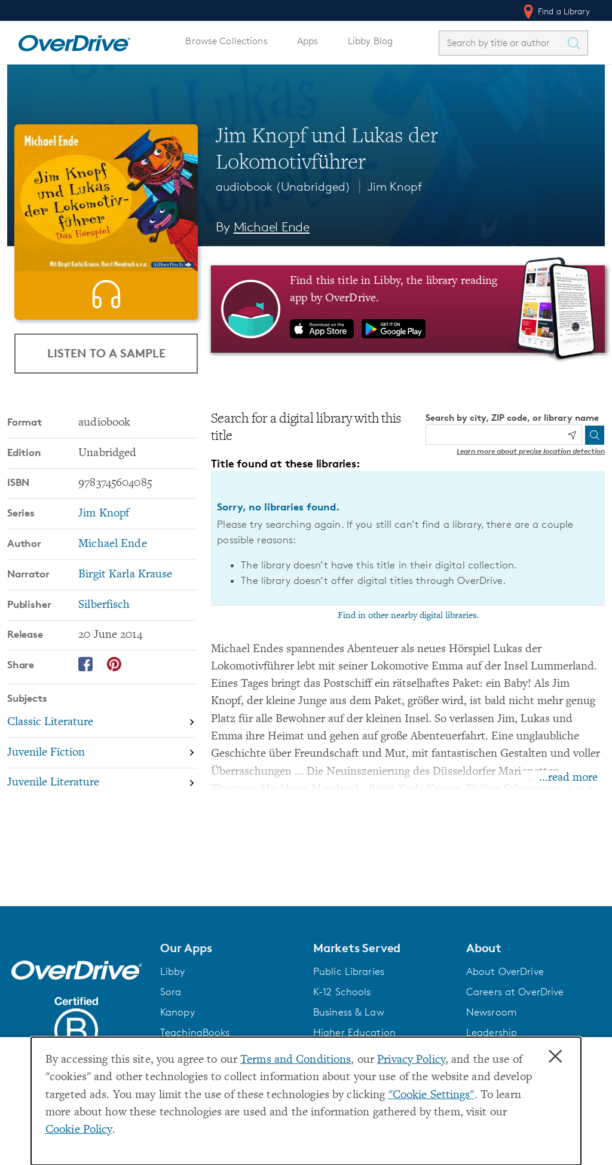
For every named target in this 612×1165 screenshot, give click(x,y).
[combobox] (502, 42)
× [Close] (555, 1056)
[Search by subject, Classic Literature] (102, 772)
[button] (229, 948)
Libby (172, 971)
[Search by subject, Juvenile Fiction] (102, 802)
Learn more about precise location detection (531, 451)
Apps (308, 41)
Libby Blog (370, 41)
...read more (568, 778)
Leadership (491, 1032)
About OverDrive (505, 971)
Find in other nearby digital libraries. (408, 615)
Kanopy (177, 1012)
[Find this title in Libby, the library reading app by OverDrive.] (408, 309)
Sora (171, 992)
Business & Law (348, 1012)
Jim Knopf (395, 186)
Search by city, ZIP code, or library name (512, 417)
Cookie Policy (78, 1130)
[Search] (594, 435)
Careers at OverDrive (515, 992)
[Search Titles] (576, 43)
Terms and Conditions (295, 1060)
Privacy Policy (411, 1060)
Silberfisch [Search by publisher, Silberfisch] (104, 654)
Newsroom (491, 1012)
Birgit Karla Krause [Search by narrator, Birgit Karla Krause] (125, 623)
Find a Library (555, 11)
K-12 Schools (342, 992)
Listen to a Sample (106, 402)
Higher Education (354, 1032)
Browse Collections (226, 41)
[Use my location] (572, 435)
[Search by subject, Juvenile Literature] (102, 832)
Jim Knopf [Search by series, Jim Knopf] (103, 562)
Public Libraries (348, 971)
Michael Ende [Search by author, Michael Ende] (272, 226)
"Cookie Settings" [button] (431, 1095)
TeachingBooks (195, 1032)
